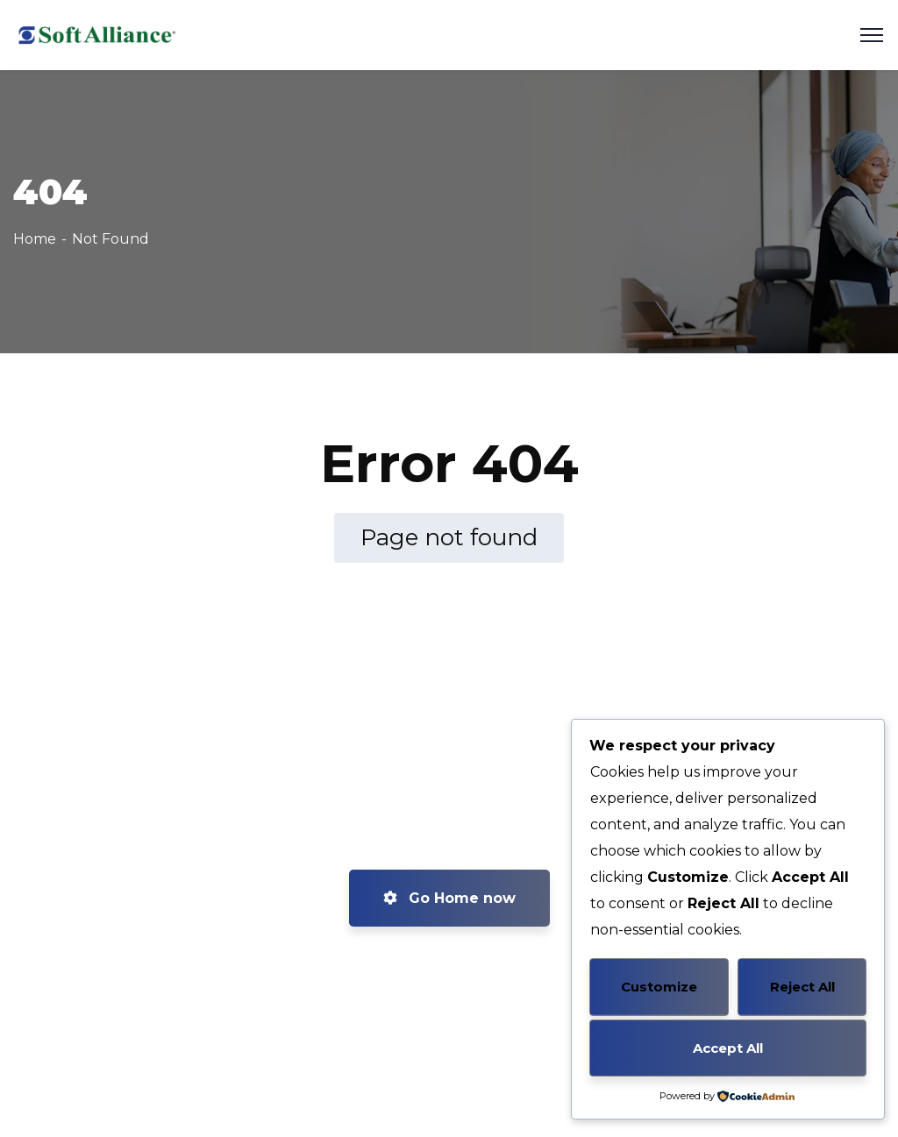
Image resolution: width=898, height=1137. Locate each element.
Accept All (728, 1048)
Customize (659, 986)
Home (34, 239)
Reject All (802, 986)
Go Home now (449, 898)
